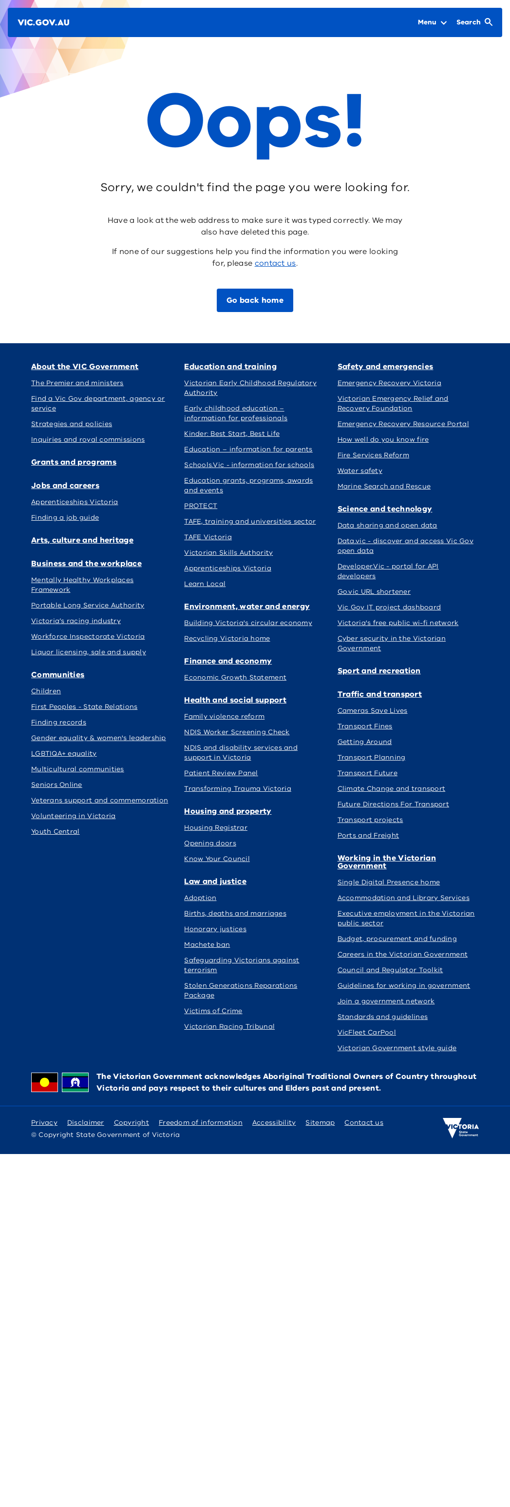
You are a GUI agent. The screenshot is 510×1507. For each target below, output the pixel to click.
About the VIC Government (84, 367)
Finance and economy (228, 661)
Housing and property (227, 811)
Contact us (363, 1122)
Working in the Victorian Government (387, 862)
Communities (57, 675)
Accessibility (274, 1122)
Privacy (44, 1122)
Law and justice (215, 881)
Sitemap (320, 1122)
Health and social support (235, 700)
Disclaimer (85, 1122)
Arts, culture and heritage (82, 540)
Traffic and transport (380, 694)
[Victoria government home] (461, 1128)
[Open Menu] (432, 22)
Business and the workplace (86, 564)
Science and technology (385, 509)
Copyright (131, 1122)
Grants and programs (73, 462)
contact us (275, 263)
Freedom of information (201, 1122)
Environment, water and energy (247, 606)
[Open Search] (474, 22)
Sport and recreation (379, 671)
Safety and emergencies (386, 367)
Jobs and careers (65, 485)
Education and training (230, 367)
